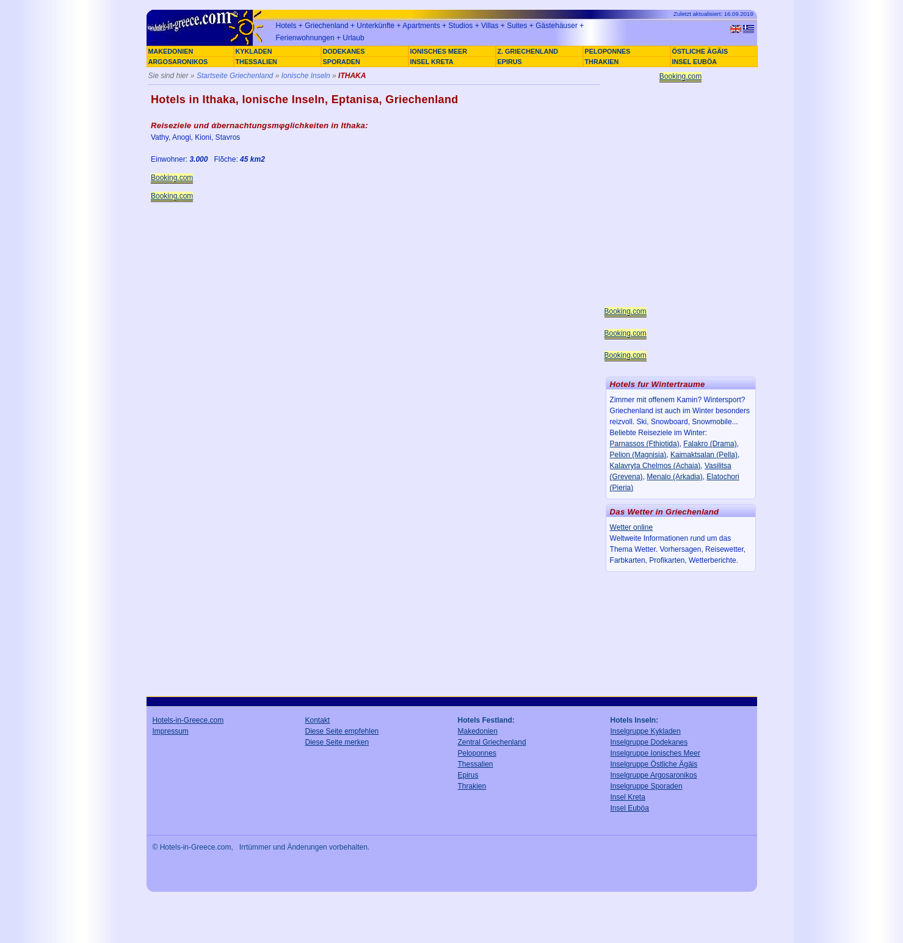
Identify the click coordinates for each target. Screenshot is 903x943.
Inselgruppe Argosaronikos (654, 775)
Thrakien (472, 786)
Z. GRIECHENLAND (528, 51)
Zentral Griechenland (492, 742)
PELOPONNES (608, 51)
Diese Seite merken (337, 742)
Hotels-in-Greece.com (188, 720)
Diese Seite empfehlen (342, 731)
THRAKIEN (602, 61)
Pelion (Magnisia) (638, 454)
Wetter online (631, 527)
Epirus (468, 775)
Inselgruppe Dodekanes (649, 742)
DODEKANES (344, 51)
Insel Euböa (630, 808)
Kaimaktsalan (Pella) (704, 454)
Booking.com (172, 177)
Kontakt (317, 720)
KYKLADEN (254, 51)
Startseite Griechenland (235, 75)
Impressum (171, 731)
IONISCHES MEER (439, 51)
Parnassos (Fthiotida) (645, 443)
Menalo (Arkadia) (674, 476)
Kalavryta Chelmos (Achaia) (655, 465)
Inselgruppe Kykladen (646, 731)
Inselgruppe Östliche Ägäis (654, 764)
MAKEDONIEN (171, 51)
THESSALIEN (256, 61)
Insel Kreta (628, 797)
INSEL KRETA (432, 61)
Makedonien (478, 731)
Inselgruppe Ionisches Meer (655, 753)
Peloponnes (477, 753)
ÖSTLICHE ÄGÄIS (700, 51)
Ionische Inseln (305, 75)
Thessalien (475, 764)
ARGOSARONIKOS (178, 61)
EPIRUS (510, 61)
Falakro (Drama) (709, 443)
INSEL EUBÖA (694, 61)
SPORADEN (341, 61)
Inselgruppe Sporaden (647, 786)
